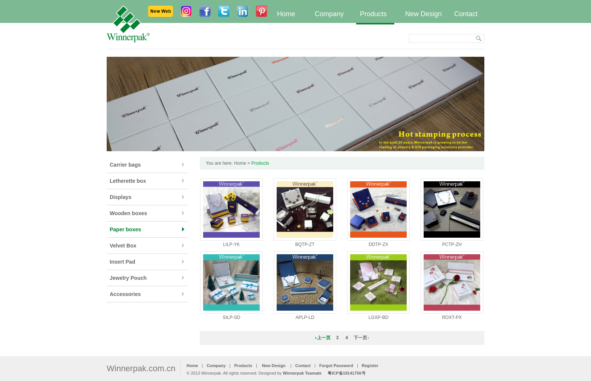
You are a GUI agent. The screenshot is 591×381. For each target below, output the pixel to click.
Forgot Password (336, 365)
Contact (466, 14)
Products (373, 14)
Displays (121, 197)
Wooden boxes (128, 213)
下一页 (360, 337)
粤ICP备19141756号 (346, 373)
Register (370, 365)
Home (286, 14)
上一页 (324, 337)
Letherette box (128, 181)
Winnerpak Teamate (302, 373)
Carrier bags (125, 165)
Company (329, 14)
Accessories (125, 294)
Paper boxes (125, 229)
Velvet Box (123, 246)
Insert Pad (122, 262)
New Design (423, 14)
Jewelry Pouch (128, 278)
